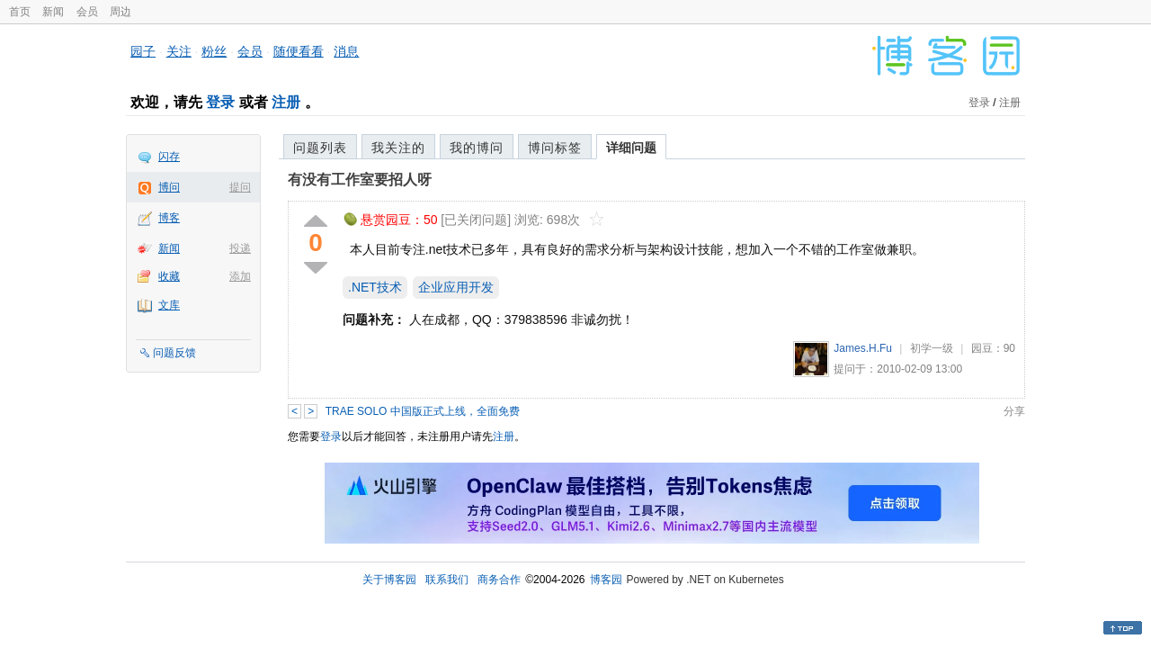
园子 (143, 51)
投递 (240, 248)
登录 (220, 102)
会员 (87, 11)
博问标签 (555, 147)
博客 (169, 218)
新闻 (53, 11)
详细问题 (631, 147)
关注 (179, 51)
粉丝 (214, 51)
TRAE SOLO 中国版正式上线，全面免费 (423, 411)
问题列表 (320, 147)
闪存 (169, 156)
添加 (240, 276)
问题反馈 (174, 352)
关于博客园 (389, 579)
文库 (169, 305)
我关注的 (398, 147)
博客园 (606, 579)
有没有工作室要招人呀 (360, 179)
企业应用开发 (456, 287)
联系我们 (446, 579)
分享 (1014, 411)
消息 (346, 51)
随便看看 (298, 51)
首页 (20, 11)
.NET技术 (375, 287)
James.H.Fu (863, 348)
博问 (169, 187)
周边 (120, 11)
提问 (240, 187)
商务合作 (499, 579)
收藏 (169, 276)
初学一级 (931, 348)
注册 (286, 102)
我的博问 (477, 147)
